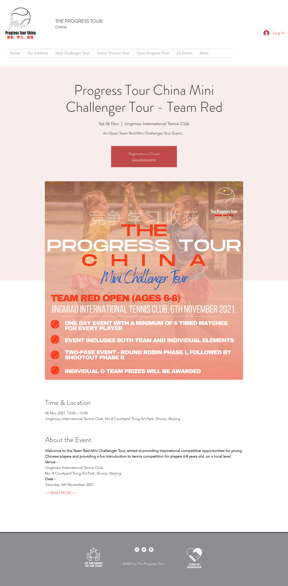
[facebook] (137, 549)
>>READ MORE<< (61, 493)
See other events (144, 159)
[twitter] (144, 549)
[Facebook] (151, 549)
